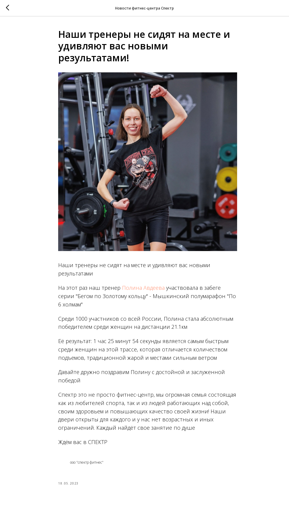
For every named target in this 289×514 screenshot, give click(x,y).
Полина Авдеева (143, 287)
